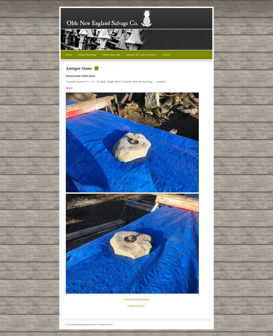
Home (69, 54)
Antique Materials (111, 54)
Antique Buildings (87, 54)
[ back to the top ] (136, 305)
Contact (166, 54)
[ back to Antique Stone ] (136, 299)
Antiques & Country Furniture (141, 54)
